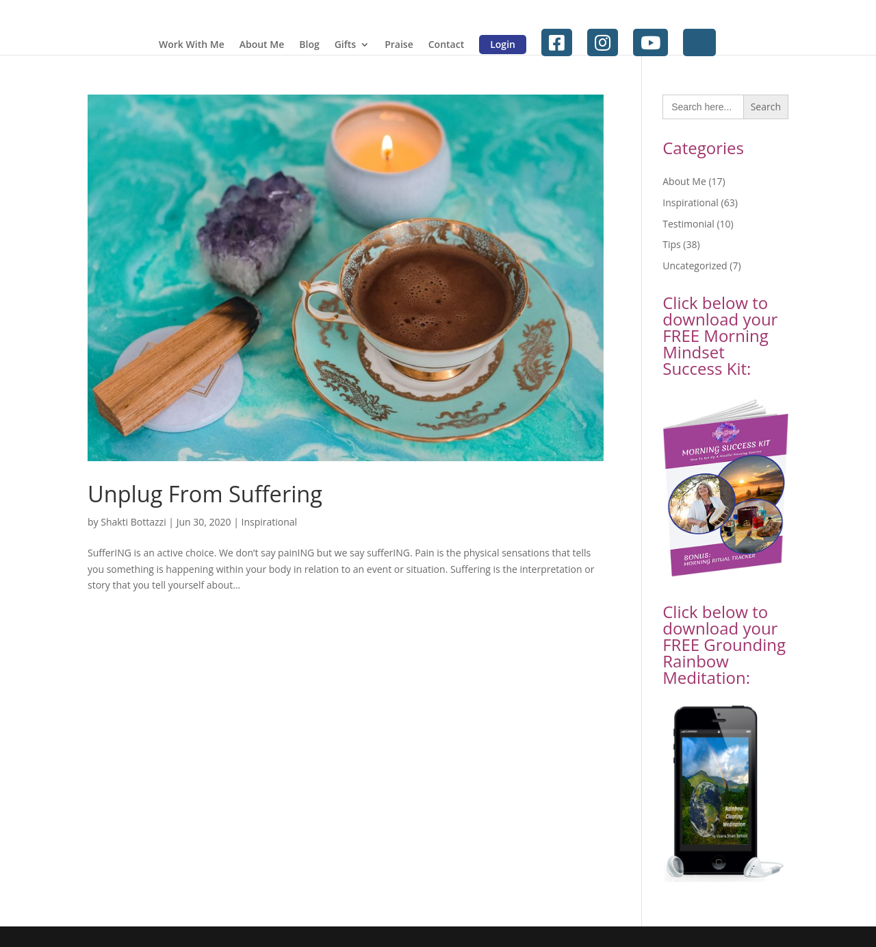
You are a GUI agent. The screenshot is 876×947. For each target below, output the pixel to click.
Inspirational (269, 521)
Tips (671, 244)
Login (502, 44)
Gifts (345, 44)
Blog (309, 44)
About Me (262, 44)
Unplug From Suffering (205, 493)
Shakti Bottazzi (133, 521)
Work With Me (191, 44)
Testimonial (688, 223)
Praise (399, 44)
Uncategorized (694, 265)
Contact (446, 44)
